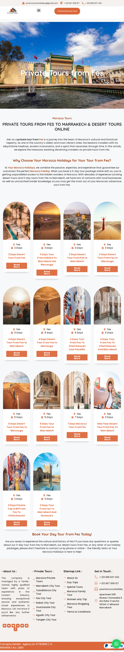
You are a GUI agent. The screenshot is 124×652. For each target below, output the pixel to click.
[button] (38, 10)
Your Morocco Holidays (21, 169)
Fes (41, 141)
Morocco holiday (40, 173)
